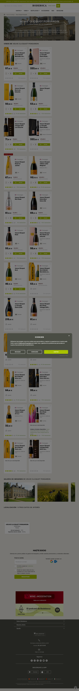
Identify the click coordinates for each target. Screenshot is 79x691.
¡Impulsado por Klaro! (63, 355)
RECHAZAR (19, 352)
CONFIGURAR (39, 352)
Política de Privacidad (25, 343)
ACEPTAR (59, 352)
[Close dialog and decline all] (69, 336)
